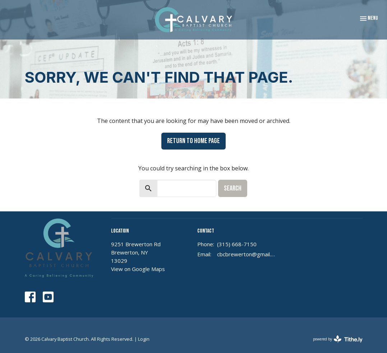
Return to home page (193, 141)
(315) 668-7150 (237, 244)
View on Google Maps (138, 268)
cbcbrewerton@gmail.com (246, 254)
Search (232, 188)
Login (143, 339)
